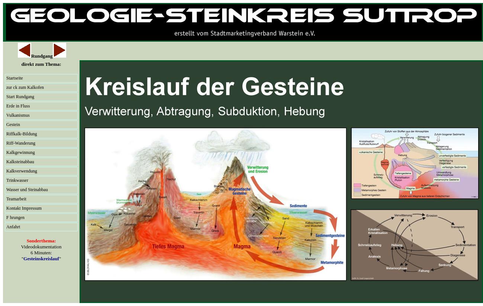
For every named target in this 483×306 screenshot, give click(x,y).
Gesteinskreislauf (41, 258)
